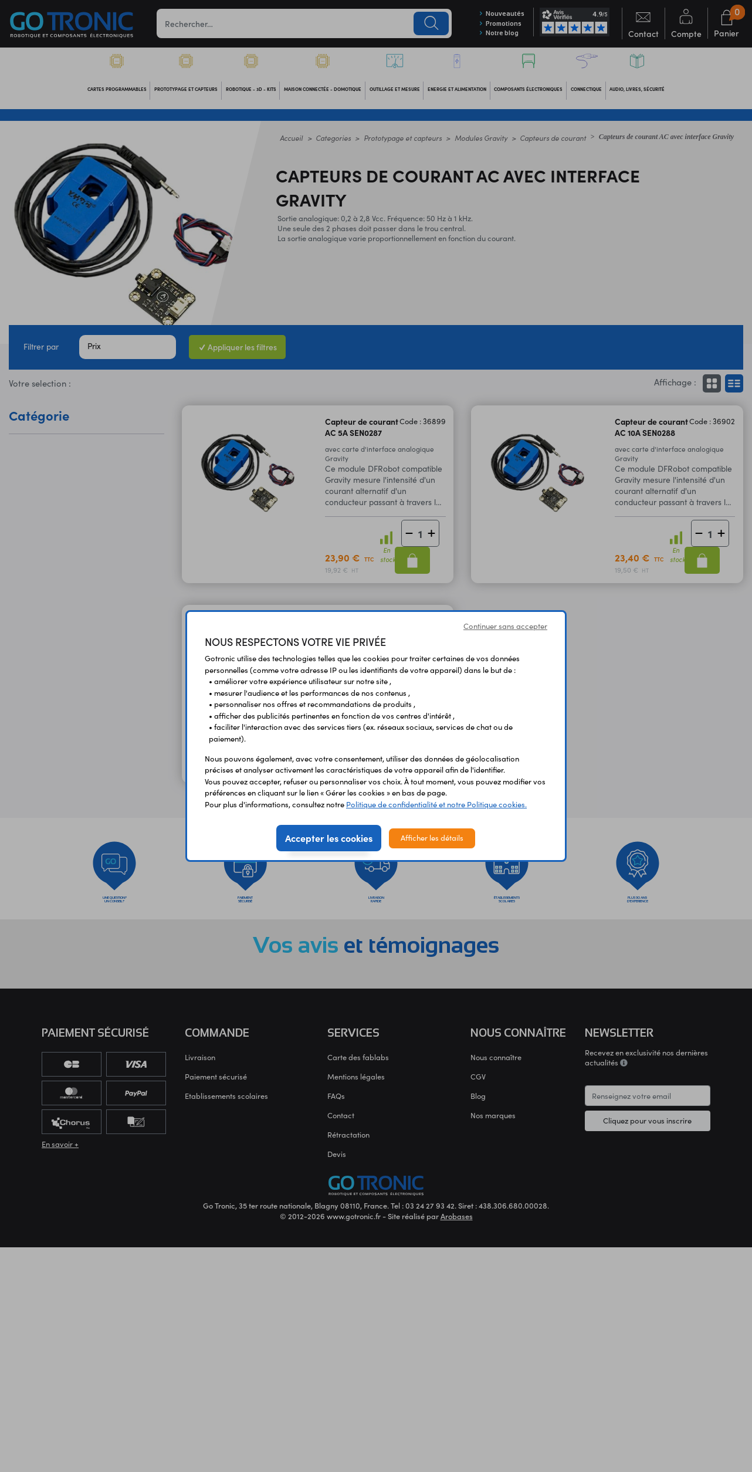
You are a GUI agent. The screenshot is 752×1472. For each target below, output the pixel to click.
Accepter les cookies (328, 837)
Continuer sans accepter (505, 626)
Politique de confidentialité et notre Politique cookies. (436, 804)
